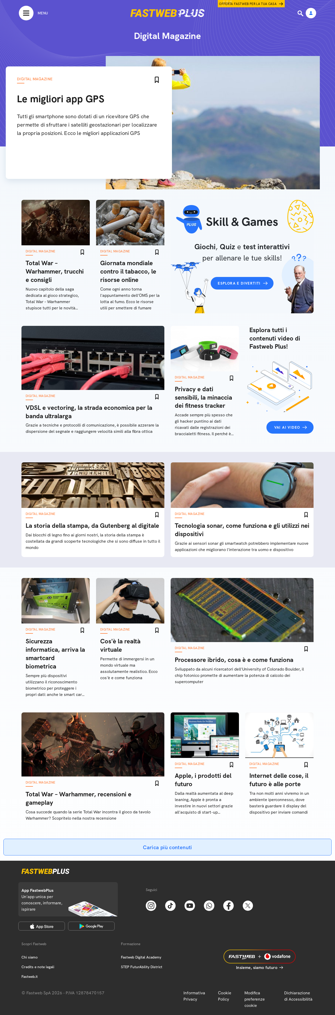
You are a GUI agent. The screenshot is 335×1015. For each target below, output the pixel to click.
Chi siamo (29, 957)
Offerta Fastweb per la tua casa (248, 4)
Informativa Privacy (194, 996)
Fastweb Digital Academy (141, 957)
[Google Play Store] (91, 926)
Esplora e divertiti (239, 283)
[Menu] (33, 13)
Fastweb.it (29, 976)
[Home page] (167, 13)
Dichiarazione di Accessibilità (298, 996)
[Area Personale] (311, 13)
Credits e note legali (37, 967)
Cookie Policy (224, 996)
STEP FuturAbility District (141, 967)
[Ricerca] (301, 13)
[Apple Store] (41, 926)
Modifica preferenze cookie (254, 999)
